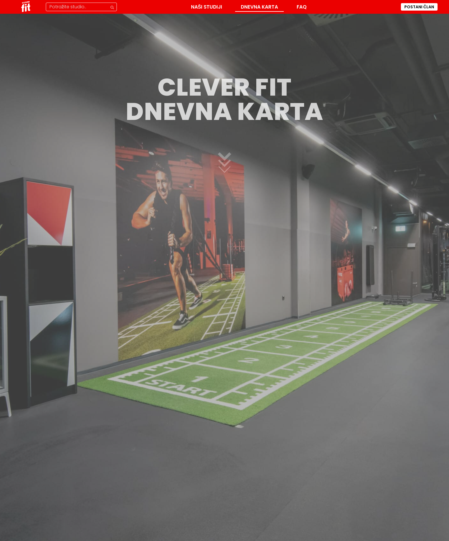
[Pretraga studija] (81, 7)
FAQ (302, 6)
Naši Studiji (206, 6)
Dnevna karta (259, 6)
